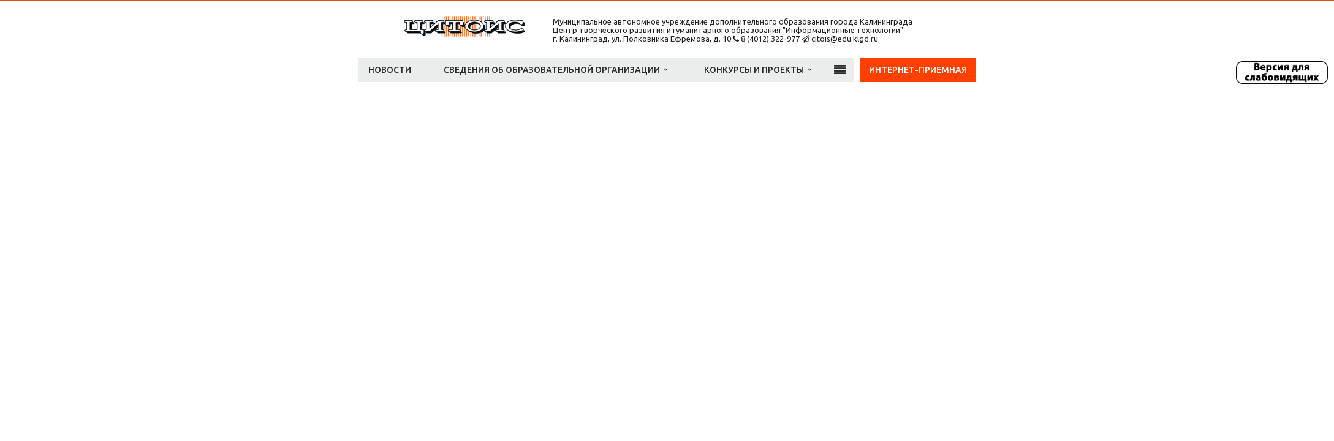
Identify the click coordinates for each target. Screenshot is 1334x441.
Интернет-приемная (918, 70)
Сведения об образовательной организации (555, 70)
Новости (389, 70)
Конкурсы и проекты (757, 70)
